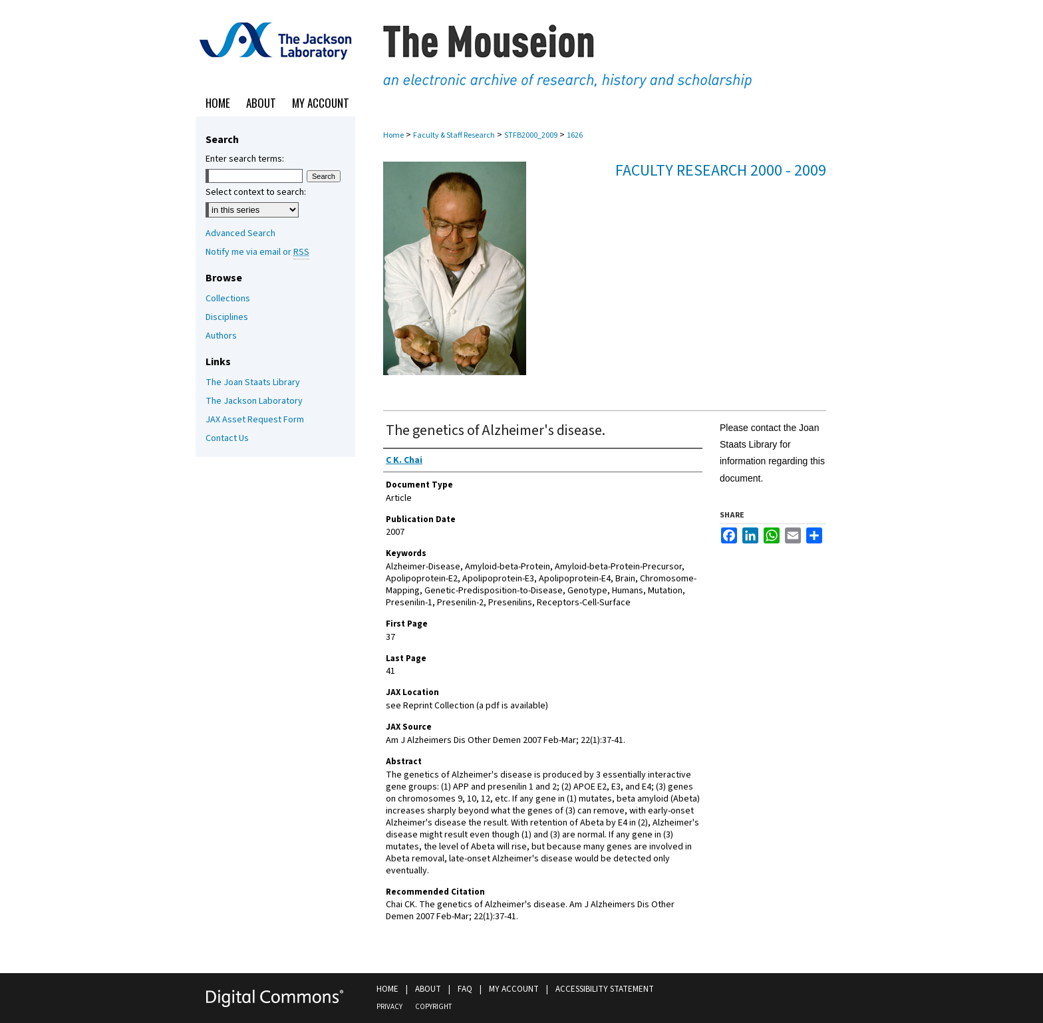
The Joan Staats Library (253, 382)
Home (393, 135)
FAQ (465, 989)
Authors (221, 336)
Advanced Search (240, 233)
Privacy (389, 1007)
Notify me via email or (257, 252)
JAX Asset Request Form (255, 419)
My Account (514, 989)
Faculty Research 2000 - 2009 (720, 170)
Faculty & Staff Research (454, 135)
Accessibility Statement (604, 989)
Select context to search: (256, 192)
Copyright (433, 1007)
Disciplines (227, 317)
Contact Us (227, 438)
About (428, 989)
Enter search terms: (245, 159)
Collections (228, 298)
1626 (575, 135)
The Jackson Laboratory (254, 401)
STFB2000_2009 (530, 135)
